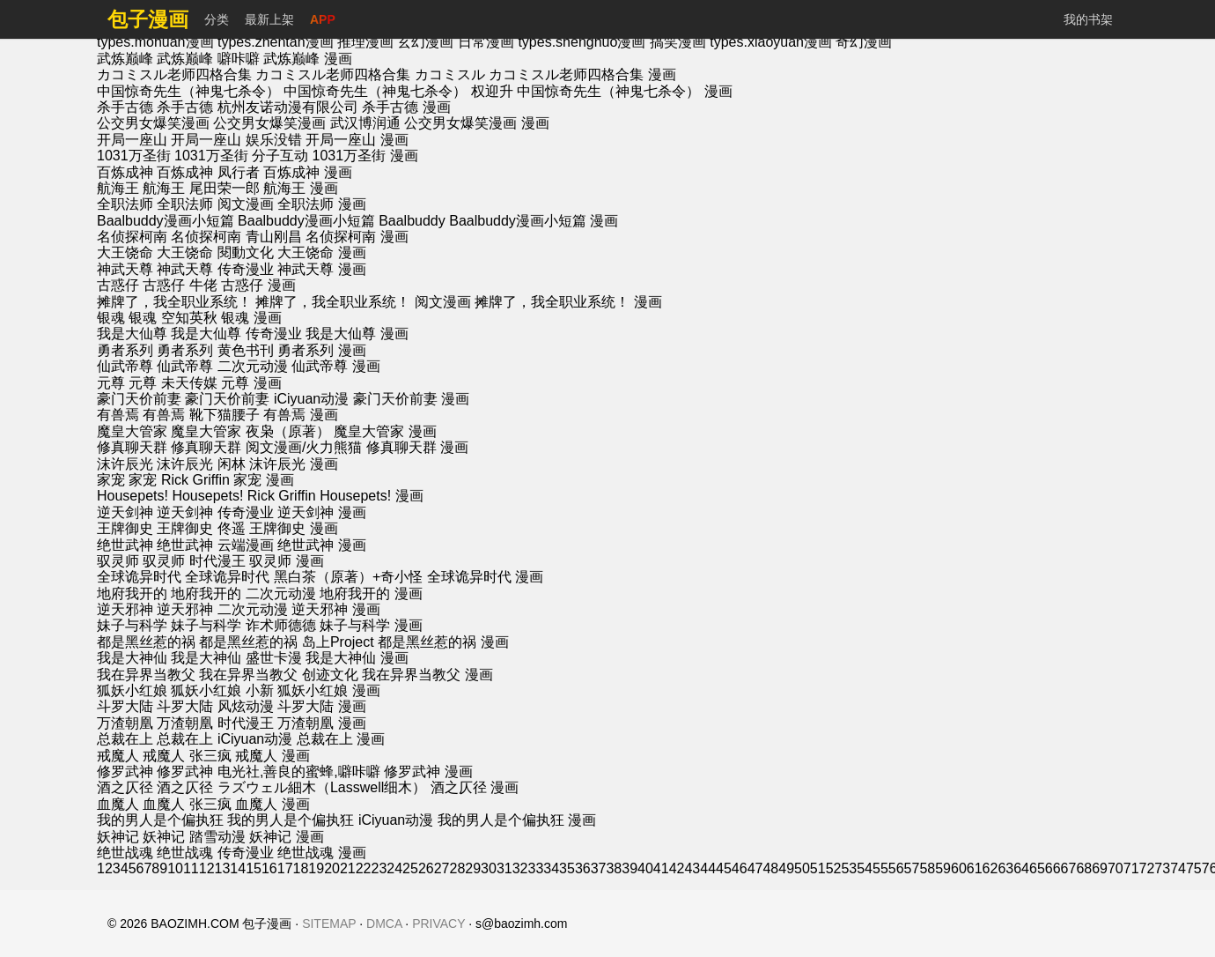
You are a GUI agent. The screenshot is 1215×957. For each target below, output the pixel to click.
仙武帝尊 (125, 366)
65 (1037, 868)
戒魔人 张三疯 (187, 755)
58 (927, 868)
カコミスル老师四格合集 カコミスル (369, 74)
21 (348, 868)
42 (677, 868)
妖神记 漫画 (286, 836)
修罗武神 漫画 (428, 771)
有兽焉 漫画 (300, 414)
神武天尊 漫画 (321, 269)
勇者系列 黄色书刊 (215, 350)
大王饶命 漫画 (321, 252)
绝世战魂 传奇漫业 (215, 852)
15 (253, 868)
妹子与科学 (132, 625)
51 (818, 868)
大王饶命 (125, 252)
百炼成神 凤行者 (208, 172)
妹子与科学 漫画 (371, 625)
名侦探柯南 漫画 (357, 236)
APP (322, 19)
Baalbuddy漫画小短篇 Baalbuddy (342, 220)
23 (379, 868)
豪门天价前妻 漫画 (411, 398)
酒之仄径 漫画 (475, 787)
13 (223, 868)
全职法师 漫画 (321, 204)
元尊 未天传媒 (173, 382)
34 (551, 868)
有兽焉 (118, 414)
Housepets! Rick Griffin (243, 495)
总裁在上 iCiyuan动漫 (224, 738)
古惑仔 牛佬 (180, 285)
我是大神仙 (132, 657)
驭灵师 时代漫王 (194, 560)
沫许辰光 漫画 (293, 463)
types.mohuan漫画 (157, 41)
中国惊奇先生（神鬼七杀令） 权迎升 (398, 91)
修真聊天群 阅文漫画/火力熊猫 (266, 447)
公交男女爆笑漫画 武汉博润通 (306, 122)
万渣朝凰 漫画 (321, 723)
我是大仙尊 (132, 333)
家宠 (111, 479)
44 (708, 868)
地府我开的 (132, 593)
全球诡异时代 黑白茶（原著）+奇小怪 (304, 576)
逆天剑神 (125, 512)
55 (880, 868)
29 (473, 868)
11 (191, 868)
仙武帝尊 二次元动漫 (222, 366)
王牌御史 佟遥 (201, 528)
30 (489, 868)
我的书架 (1088, 19)
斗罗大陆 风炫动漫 (215, 706)
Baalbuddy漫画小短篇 (165, 220)
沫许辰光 (125, 463)
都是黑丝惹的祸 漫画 (443, 641)
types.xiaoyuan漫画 (773, 41)
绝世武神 (125, 545)
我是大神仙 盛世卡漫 (236, 657)
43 (692, 868)
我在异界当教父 (146, 674)
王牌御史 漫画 (293, 528)
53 (849, 868)
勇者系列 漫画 (321, 350)
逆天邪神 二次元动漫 (222, 609)
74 (1178, 868)
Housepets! (132, 495)
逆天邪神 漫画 (335, 609)
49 (786, 868)
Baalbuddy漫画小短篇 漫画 (533, 220)
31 (504, 868)
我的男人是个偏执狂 (160, 819)
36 (583, 868)
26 (426, 868)
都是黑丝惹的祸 (146, 641)
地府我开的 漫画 (371, 593)
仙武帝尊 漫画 (335, 366)
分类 (216, 19)
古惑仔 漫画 (258, 285)
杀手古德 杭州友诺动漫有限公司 (257, 107)
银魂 (111, 317)
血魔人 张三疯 (187, 804)
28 (458, 868)
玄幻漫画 (427, 41)
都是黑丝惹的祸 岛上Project (286, 641)
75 (1194, 868)
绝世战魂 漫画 (321, 852)
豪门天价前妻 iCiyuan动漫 (267, 398)
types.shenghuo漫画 (583, 41)
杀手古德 (125, 107)
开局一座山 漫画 (357, 139)
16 (269, 868)
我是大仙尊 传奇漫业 (236, 333)
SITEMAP (329, 923)
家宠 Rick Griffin (179, 479)
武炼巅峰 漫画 (307, 58)
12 (207, 868)
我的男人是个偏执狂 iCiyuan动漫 (330, 819)
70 (1115, 868)
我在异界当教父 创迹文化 (278, 674)
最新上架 (269, 19)
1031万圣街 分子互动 (241, 155)
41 (661, 868)
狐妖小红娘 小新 (222, 690)
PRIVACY (438, 923)
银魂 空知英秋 (173, 317)
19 (316, 868)
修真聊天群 (132, 447)
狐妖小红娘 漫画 (328, 690)
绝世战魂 (125, 852)
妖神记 (118, 836)
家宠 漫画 (263, 479)
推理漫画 (367, 41)
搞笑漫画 (680, 41)
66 (1053, 868)
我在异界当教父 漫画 (427, 674)
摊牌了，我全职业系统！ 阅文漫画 (362, 301)
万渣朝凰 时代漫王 (215, 723)
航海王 (118, 188)
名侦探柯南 (132, 236)
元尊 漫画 (251, 382)
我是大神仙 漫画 (357, 657)
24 (394, 868)
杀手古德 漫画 (406, 107)
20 (332, 868)
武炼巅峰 (125, 58)
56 (896, 868)
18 (301, 868)
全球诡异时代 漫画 (485, 576)
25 (410, 868)
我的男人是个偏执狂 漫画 (517, 819)
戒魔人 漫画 (272, 755)
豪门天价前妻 (139, 398)
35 (567, 868)
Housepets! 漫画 (371, 495)
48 (770, 868)
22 (364, 868)
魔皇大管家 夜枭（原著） (250, 431)
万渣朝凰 (125, 723)
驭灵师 (118, 560)
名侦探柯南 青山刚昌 (236, 236)
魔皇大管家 (132, 431)
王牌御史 (125, 528)
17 (285, 868)
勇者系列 (125, 350)
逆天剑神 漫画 (321, 512)
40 (645, 868)
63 (1005, 868)
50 (802, 868)
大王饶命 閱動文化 (215, 252)
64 (1021, 868)
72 (1147, 868)
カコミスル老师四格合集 (174, 74)
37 (599, 868)
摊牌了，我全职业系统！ (174, 301)
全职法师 (125, 204)
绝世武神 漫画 (321, 545)
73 (1162, 868)
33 (535, 868)
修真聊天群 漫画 (417, 447)
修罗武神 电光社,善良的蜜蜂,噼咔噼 (268, 771)
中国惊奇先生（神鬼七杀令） (188, 91)
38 (614, 868)
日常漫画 (488, 41)
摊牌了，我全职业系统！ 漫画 (568, 301)
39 (629, 868)
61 (975, 868)
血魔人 (118, 804)
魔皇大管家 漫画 (385, 431)
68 (1084, 868)
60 (959, 868)
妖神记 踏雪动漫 (194, 836)
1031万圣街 (134, 155)
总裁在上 (125, 738)
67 (1069, 868)
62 (990, 868)
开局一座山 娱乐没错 (236, 139)
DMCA (383, 923)
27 (442, 868)
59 (943, 868)
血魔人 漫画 (272, 804)
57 (912, 868)
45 (724, 868)
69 (1100, 868)
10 (175, 868)
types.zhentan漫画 (277, 41)
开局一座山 (132, 139)
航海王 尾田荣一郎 (201, 188)
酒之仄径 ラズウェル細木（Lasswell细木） (291, 787)
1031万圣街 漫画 (365, 155)
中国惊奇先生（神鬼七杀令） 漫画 (624, 91)
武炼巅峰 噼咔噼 (208, 58)
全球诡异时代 (139, 576)
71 (1131, 868)
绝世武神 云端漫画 (215, 545)
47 (755, 868)
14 (238, 868)
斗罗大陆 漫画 (321, 706)
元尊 (111, 382)
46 (739, 868)
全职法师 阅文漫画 (215, 204)
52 (834, 868)
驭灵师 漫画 (286, 560)
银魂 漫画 (251, 317)
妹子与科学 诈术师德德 (243, 625)
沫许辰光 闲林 (201, 463)
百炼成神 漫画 (307, 172)
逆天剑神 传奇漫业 (215, 512)
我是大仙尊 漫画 (357, 333)
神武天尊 (125, 269)
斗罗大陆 (125, 706)
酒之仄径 (125, 787)
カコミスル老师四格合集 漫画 (582, 74)
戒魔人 (118, 755)
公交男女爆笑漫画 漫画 (476, 122)
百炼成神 (125, 172)
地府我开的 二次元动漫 (243, 593)
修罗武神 (125, 771)
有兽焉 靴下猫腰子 (201, 414)
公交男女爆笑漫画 (153, 122)
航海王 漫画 (300, 188)
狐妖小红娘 (132, 690)
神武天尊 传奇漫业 (215, 269)
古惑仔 (118, 285)
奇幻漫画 (864, 41)
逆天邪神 (125, 609)
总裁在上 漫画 (341, 738)
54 (865, 868)
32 (520, 868)
